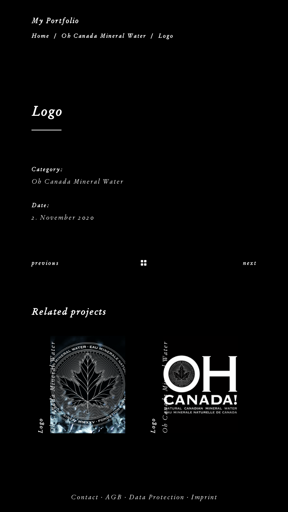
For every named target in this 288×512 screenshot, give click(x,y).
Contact (85, 497)
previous (45, 263)
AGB (113, 497)
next (249, 263)
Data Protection (156, 497)
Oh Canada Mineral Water (104, 36)
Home (41, 36)
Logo (40, 425)
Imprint (204, 497)
